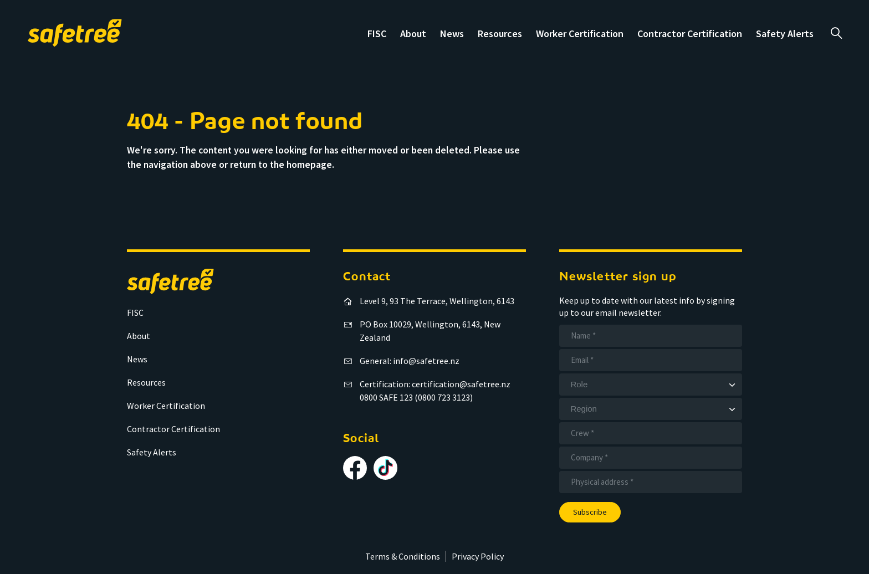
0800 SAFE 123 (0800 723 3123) (416, 397)
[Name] (650, 336)
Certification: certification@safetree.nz (435, 384)
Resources (500, 33)
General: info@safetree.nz (409, 360)
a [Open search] (836, 33)
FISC (376, 33)
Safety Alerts (785, 33)
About (413, 33)
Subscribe (590, 512)
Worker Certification (579, 33)
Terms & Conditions (402, 556)
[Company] (650, 458)
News (452, 33)
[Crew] (650, 433)
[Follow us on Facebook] (355, 468)
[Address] (650, 482)
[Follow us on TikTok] (385, 468)
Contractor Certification (689, 33)
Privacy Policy (478, 556)
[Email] (650, 360)
